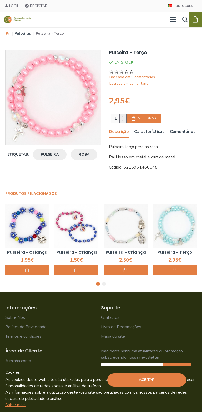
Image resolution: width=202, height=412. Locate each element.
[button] (98, 284)
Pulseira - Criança (27, 252)
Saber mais (15, 405)
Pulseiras (22, 33)
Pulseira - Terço (174, 252)
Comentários (183, 131)
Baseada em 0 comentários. (132, 77)
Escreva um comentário (128, 83)
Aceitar (147, 379)
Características (149, 131)
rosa (84, 154)
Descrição (119, 131)
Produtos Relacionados (31, 193)
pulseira (50, 154)
